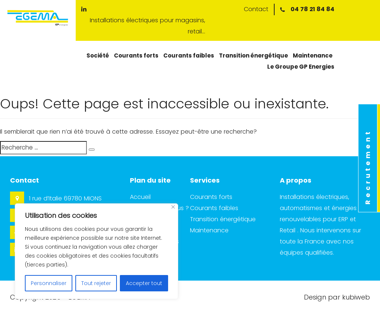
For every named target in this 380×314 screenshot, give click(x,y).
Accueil (140, 197)
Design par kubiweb (337, 297)
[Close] (173, 207)
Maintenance (312, 55)
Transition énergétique (253, 55)
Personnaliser (48, 283)
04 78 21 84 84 (312, 9)
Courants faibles (188, 55)
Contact (256, 9)
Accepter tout (144, 283)
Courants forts (136, 55)
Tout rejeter (96, 283)
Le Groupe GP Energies (300, 67)
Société (97, 55)
